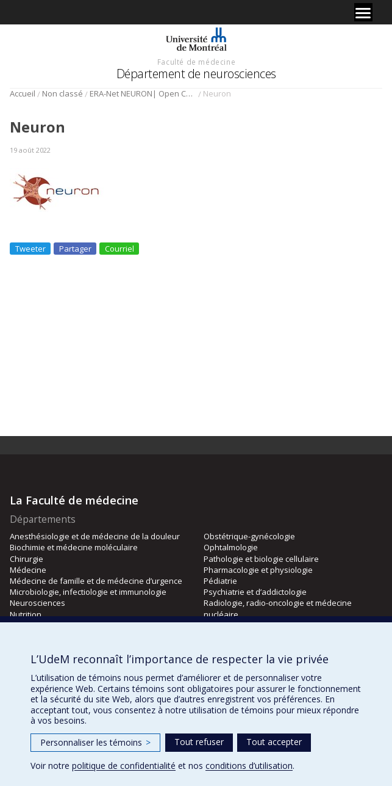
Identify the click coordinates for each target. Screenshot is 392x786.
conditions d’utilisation (249, 765)
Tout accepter (274, 742)
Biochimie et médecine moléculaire (74, 547)
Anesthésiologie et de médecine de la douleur (95, 536)
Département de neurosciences (196, 73)
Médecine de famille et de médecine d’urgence (96, 580)
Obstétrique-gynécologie (249, 536)
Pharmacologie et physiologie (258, 569)
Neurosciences (37, 602)
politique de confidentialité (124, 765)
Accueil (22, 93)
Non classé (62, 93)
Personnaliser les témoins (95, 742)
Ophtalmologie (231, 547)
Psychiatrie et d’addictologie (255, 591)
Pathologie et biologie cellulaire (261, 558)
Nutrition (25, 614)
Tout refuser (199, 742)
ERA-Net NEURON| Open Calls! (143, 93)
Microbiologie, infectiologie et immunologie (88, 591)
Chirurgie (26, 558)
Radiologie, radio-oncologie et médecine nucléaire (278, 608)
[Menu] (363, 12)
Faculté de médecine (196, 62)
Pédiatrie (220, 580)
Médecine (28, 569)
